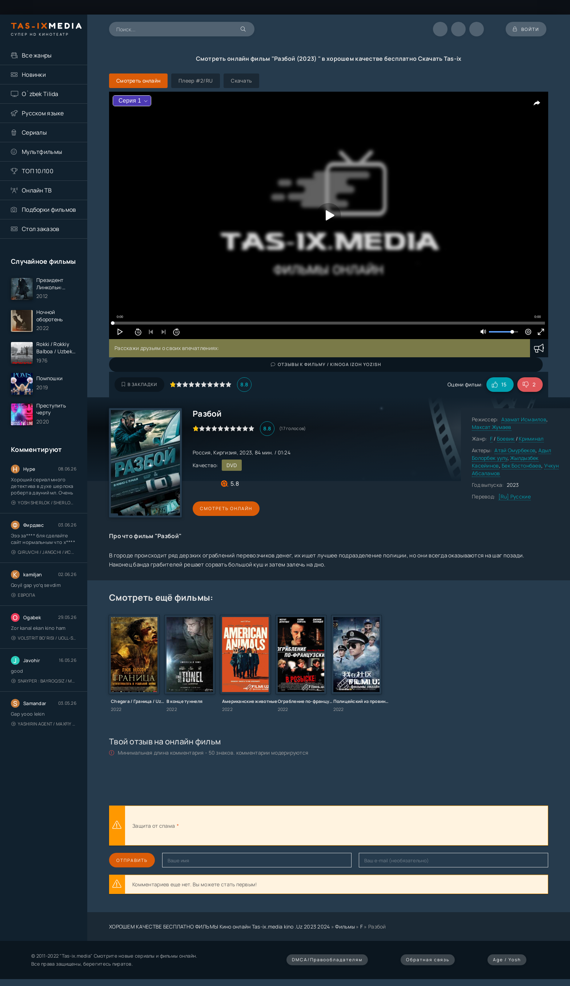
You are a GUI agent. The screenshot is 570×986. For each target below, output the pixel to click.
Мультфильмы (42, 152)
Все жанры (37, 55)
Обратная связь (427, 960)
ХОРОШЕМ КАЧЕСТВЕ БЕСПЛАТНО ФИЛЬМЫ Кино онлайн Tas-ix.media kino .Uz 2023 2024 (219, 926)
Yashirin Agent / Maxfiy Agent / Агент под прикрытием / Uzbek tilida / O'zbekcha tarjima (43, 724)
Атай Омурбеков (514, 450)
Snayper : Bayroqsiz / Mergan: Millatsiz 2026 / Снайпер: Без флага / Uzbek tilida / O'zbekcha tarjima (43, 681)
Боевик (506, 438)
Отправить (132, 860)
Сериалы (34, 132)
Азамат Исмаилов (523, 419)
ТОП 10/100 (37, 171)
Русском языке (43, 113)
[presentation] (260, 825)
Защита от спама (153, 825)
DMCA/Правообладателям (327, 960)
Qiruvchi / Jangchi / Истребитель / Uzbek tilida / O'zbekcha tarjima (43, 552)
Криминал (531, 438)
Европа (23, 595)
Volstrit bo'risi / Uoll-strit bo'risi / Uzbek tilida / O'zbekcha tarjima (43, 638)
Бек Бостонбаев (521, 465)
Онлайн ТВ (37, 190)
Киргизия (225, 452)
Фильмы (345, 926)
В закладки (139, 384)
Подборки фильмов (49, 210)
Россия (202, 452)
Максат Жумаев (491, 427)
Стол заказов (40, 229)
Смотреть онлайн (226, 508)
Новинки (34, 75)
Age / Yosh (507, 960)
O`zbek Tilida (40, 94)
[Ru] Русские (514, 496)
